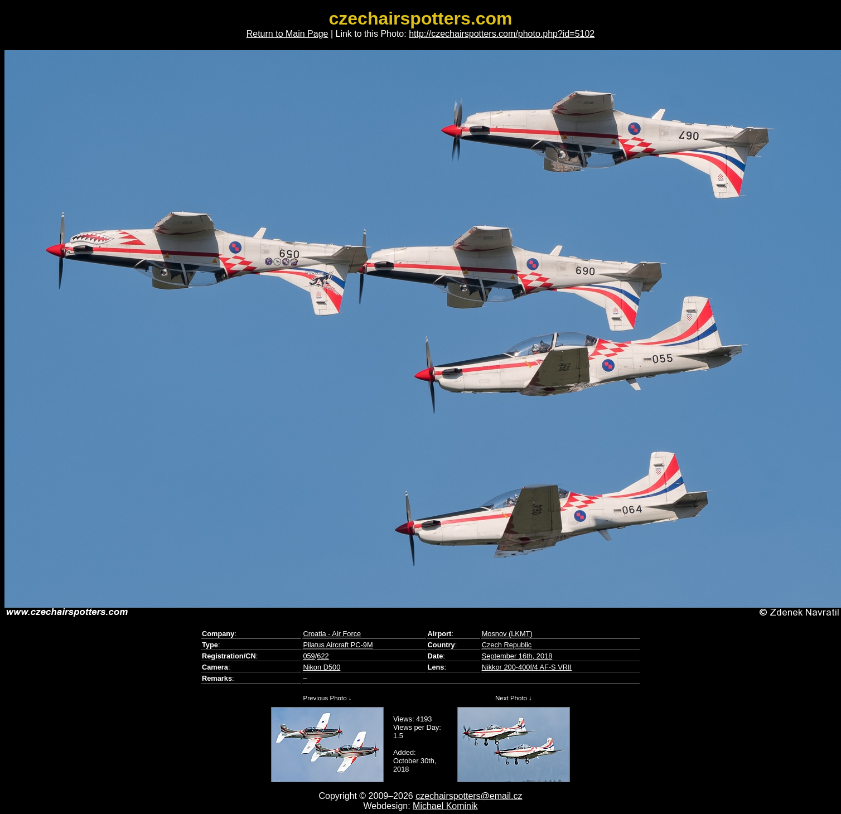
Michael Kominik (445, 806)
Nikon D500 (321, 667)
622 (322, 656)
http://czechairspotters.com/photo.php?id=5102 (501, 33)
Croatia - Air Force (332, 633)
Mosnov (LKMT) (507, 633)
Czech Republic (507, 645)
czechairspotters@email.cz (468, 796)
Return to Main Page (287, 33)
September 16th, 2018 (517, 656)
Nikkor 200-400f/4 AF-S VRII (527, 667)
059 (309, 656)
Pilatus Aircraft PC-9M (338, 645)
